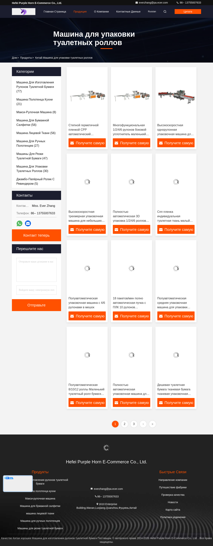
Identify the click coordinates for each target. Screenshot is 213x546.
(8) (36, 112)
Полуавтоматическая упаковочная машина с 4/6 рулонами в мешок (87, 303)
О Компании (101, 11)
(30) (32, 169)
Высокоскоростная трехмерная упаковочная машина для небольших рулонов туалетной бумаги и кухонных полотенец (87, 220)
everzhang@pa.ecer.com (152, 2)
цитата (188, 11)
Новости (173, 502)
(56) (32, 122)
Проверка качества (172, 494)
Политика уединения (172, 517)
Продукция (80, 11)
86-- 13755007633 (188, 2)
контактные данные (128, 11)
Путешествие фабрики (173, 487)
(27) (30, 143)
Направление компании (173, 479)
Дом (14, 57)
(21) (34, 102)
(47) (31, 156)
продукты (26, 57)
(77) (35, 87)
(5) (35, 181)
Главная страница (55, 11)
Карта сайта (173, 509)
